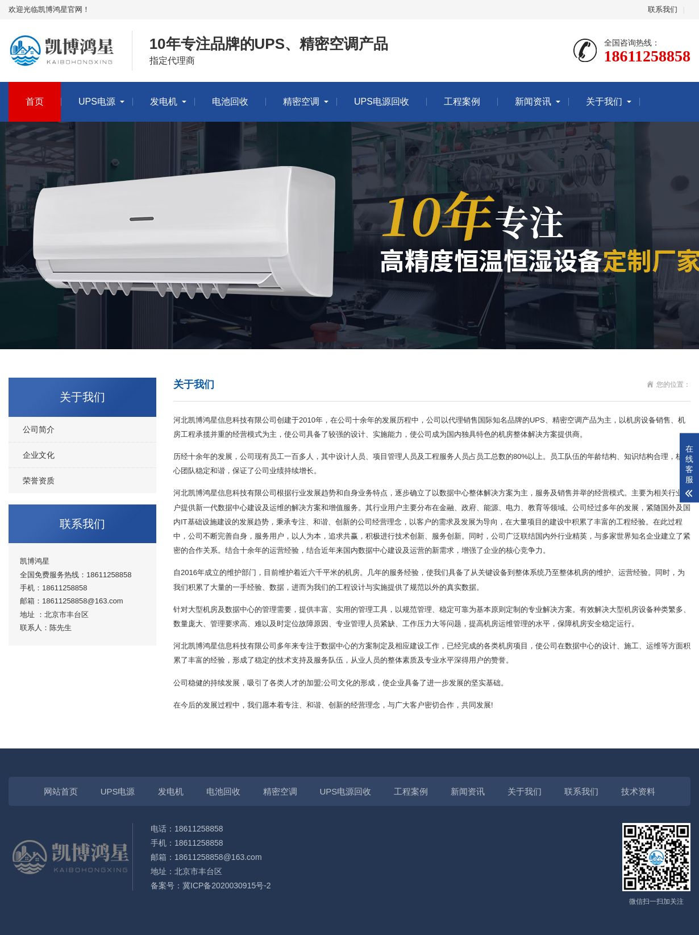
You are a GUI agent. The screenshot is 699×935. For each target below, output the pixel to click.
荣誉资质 (39, 480)
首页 (35, 101)
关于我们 (604, 101)
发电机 (163, 101)
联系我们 (662, 9)
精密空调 (301, 101)
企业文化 (39, 455)
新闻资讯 (533, 101)
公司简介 (39, 429)
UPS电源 (96, 101)
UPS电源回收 (381, 101)
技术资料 (638, 791)
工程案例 (462, 101)
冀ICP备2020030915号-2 (226, 885)
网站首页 (61, 791)
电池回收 (230, 101)
